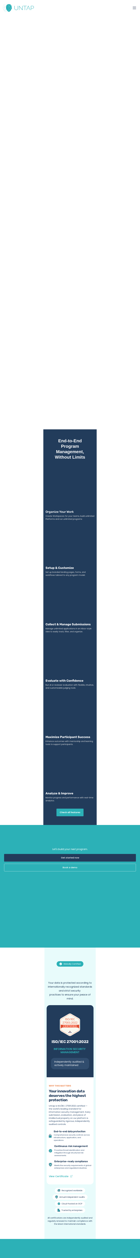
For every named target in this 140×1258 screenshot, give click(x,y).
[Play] (28, 756)
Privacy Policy (44, 1242)
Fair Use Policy (28, 1242)
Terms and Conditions (66, 1242)
